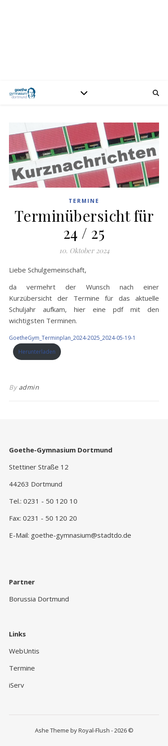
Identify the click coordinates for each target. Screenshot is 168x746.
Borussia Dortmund (39, 598)
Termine (84, 201)
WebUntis (24, 650)
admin (29, 387)
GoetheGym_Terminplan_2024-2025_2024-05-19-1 (72, 338)
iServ (16, 684)
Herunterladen (37, 351)
